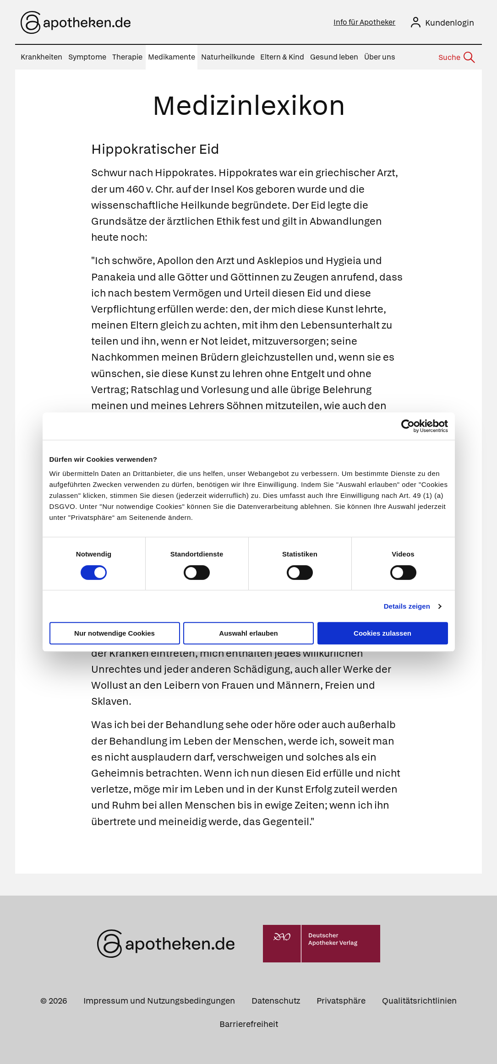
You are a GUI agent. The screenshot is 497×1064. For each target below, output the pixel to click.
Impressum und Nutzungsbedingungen (159, 1000)
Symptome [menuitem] (87, 57)
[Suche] (456, 57)
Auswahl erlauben (248, 633)
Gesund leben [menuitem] (334, 57)
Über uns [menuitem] (379, 57)
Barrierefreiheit (248, 1024)
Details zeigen (407, 606)
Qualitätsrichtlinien (419, 1000)
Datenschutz (275, 1000)
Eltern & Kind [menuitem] (282, 57)
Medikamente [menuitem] (171, 57)
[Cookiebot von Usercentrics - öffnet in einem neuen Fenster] (408, 426)
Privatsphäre (341, 1000)
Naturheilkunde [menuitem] (228, 57)
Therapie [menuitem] (127, 57)
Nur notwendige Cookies (114, 633)
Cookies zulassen (382, 633)
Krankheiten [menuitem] (41, 57)
